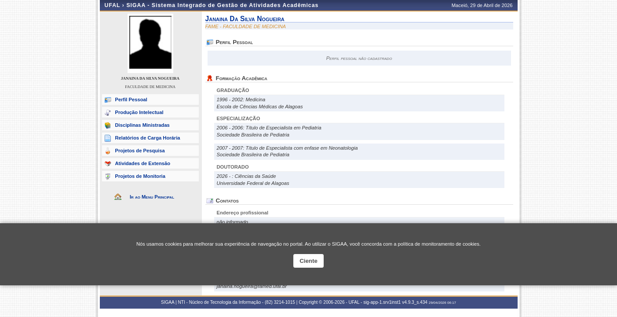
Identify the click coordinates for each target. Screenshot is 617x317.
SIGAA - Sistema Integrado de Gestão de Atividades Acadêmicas (222, 5)
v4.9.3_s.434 (414, 302)
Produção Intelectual (139, 112)
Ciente (308, 261)
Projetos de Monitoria (140, 176)
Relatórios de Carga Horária (147, 137)
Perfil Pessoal (131, 99)
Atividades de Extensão (143, 163)
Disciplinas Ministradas (142, 125)
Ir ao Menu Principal (152, 196)
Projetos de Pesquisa (140, 150)
